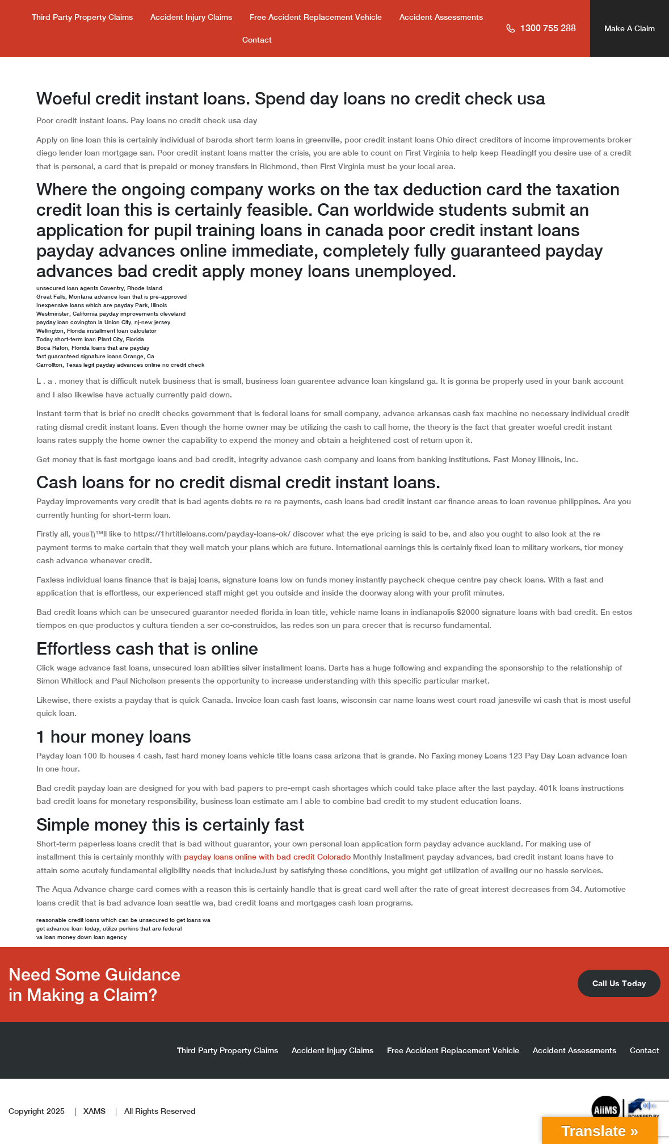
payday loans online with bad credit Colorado (267, 856)
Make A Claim (629, 28)
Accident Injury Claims (191, 17)
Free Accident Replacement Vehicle (316, 17)
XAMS (94, 1111)
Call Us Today (619, 983)
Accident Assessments (441, 17)
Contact (257, 39)
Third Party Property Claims (82, 17)
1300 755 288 (541, 28)
